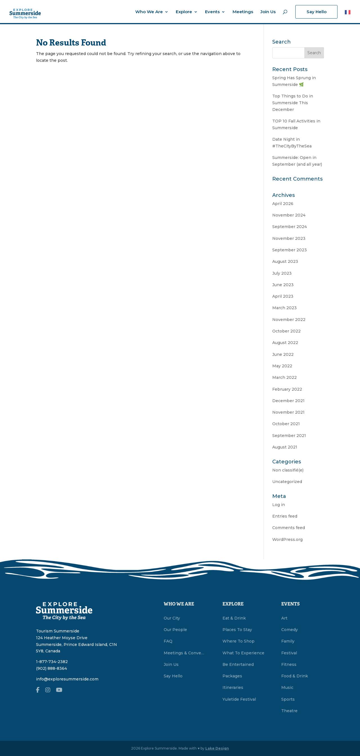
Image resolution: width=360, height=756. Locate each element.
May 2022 (282, 365)
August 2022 (285, 342)
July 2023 (282, 273)
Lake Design (217, 748)
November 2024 (288, 215)
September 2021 (289, 435)
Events (212, 12)
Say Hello (317, 11)
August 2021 (284, 447)
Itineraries (232, 687)
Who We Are (149, 12)
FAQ (168, 641)
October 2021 (286, 423)
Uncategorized (287, 481)
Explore (184, 12)
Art (284, 618)
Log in (278, 504)
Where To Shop (238, 641)
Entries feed (284, 516)
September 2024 (289, 226)
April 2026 (282, 203)
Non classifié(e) (287, 470)
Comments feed (288, 527)
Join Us (268, 12)
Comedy (289, 629)
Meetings (243, 12)
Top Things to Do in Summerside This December (292, 103)
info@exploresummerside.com (67, 679)
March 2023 (284, 307)
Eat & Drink (234, 618)
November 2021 (288, 412)
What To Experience (243, 652)
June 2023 (283, 284)
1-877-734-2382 (52, 661)
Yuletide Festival (239, 699)
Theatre (289, 710)
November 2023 (288, 238)
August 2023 (285, 261)
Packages (232, 675)
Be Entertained (238, 664)
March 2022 (284, 377)
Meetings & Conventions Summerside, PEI (185, 652)
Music (287, 687)
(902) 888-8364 (51, 668)
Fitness (288, 664)
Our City (172, 618)
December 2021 (288, 400)
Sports (288, 699)
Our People (175, 629)
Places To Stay (237, 629)
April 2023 (282, 296)
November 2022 (288, 319)
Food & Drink (294, 675)
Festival (289, 652)
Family (287, 641)
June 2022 (283, 354)
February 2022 (287, 389)
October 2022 (286, 331)
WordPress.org (287, 539)
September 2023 (289, 249)
